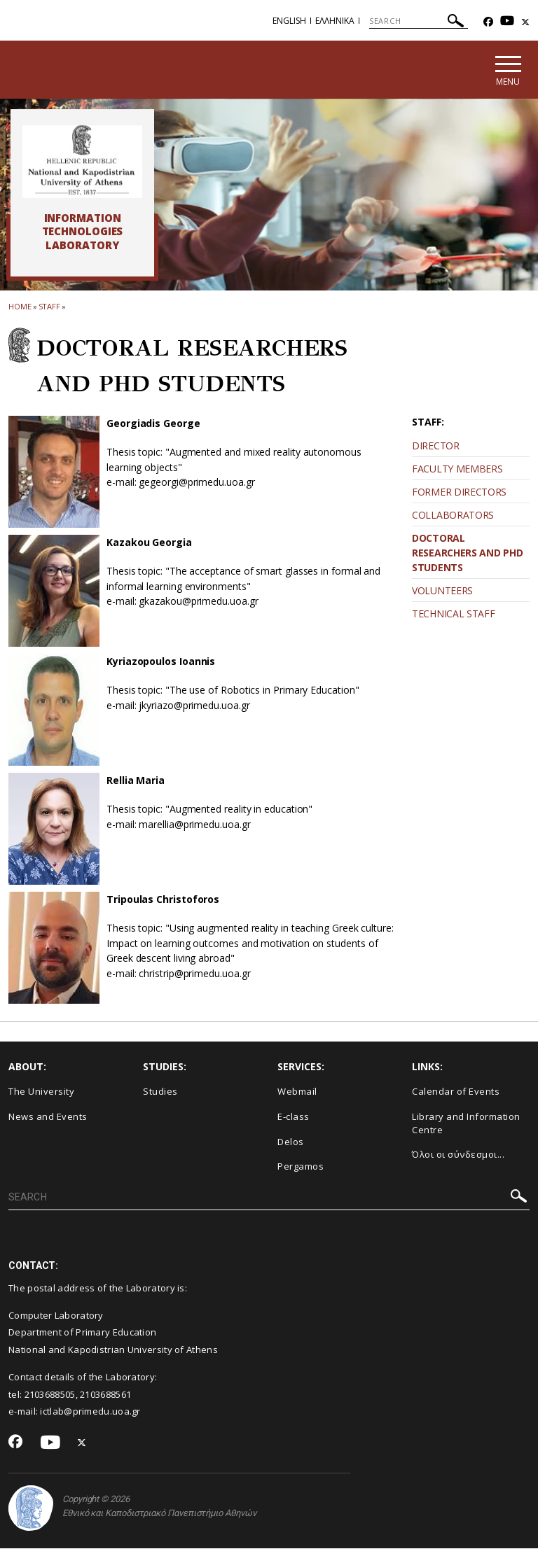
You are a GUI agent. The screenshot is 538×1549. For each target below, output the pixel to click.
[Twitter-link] (525, 22)
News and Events (48, 1116)
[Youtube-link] (507, 22)
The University (41, 1092)
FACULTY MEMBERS (457, 469)
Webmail (297, 1092)
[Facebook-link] (488, 22)
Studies (160, 1092)
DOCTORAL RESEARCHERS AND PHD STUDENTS (467, 553)
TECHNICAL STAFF (453, 614)
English (289, 21)
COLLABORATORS (453, 515)
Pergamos (300, 1166)
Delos (290, 1141)
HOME (20, 306)
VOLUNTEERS (442, 591)
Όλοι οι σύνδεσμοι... (458, 1154)
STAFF (50, 306)
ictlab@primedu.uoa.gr (90, 1411)
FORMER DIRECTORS (459, 492)
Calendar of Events (455, 1092)
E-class (293, 1116)
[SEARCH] (418, 21)
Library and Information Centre (466, 1123)
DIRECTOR (436, 446)
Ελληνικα (334, 21)
